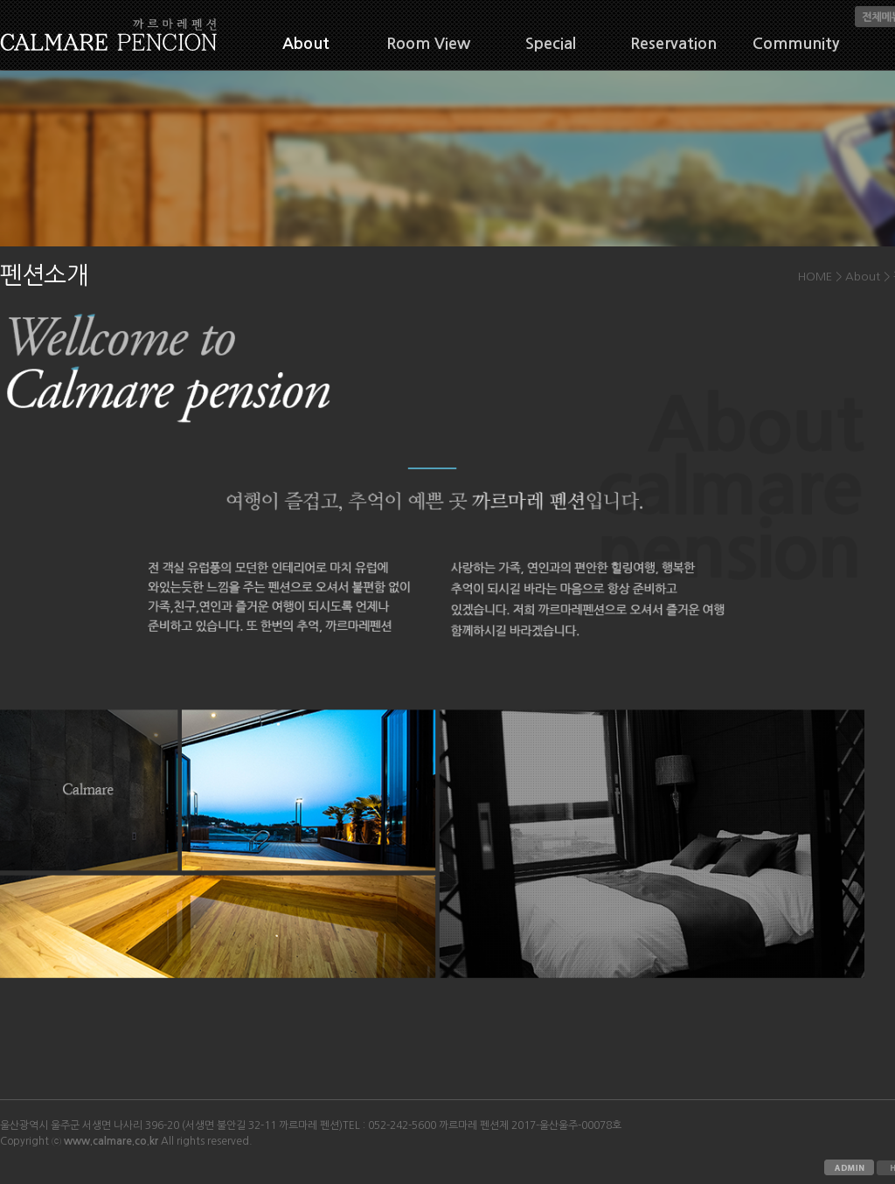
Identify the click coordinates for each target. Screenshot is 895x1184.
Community (796, 44)
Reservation (673, 44)
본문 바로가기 (0, 0)
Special (550, 44)
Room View (428, 44)
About (306, 44)
